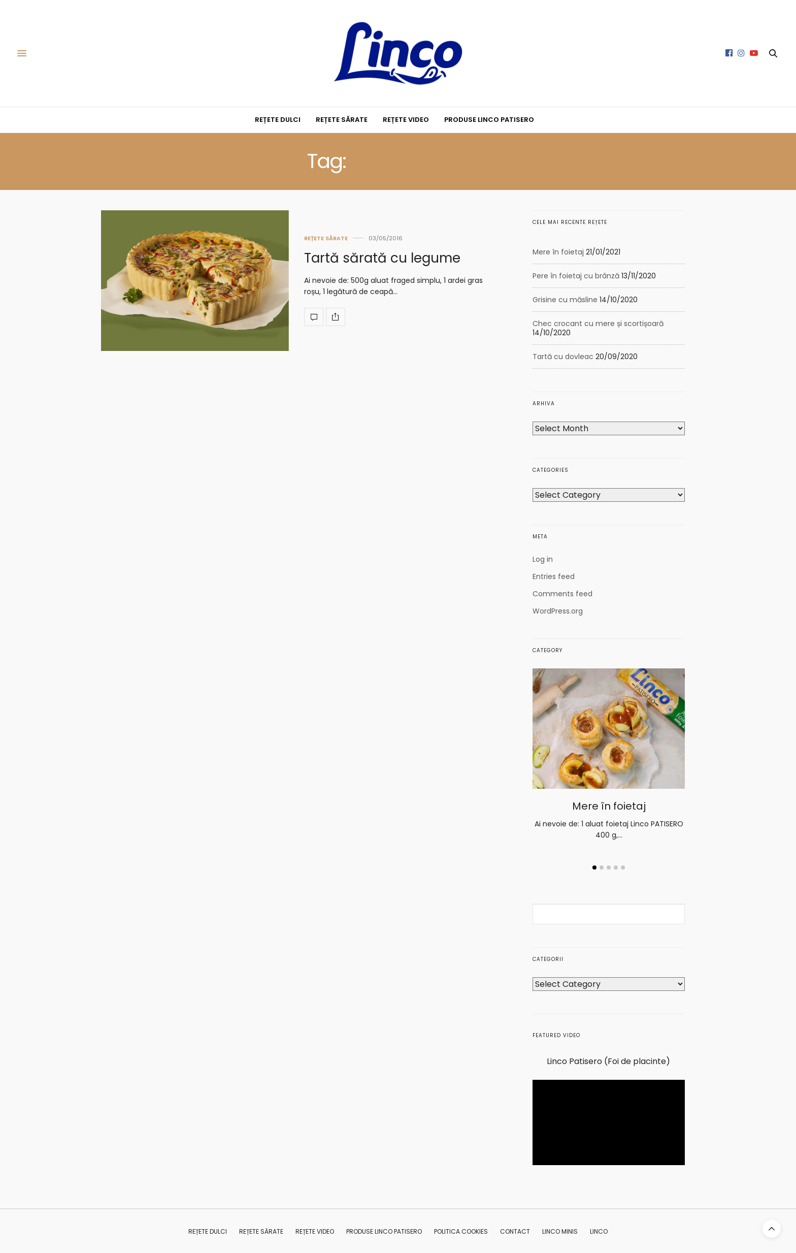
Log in (543, 559)
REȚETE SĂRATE (342, 119)
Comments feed (562, 594)
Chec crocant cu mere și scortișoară (598, 323)
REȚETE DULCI (278, 119)
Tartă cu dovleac (563, 356)
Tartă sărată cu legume (382, 258)
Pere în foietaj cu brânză (576, 276)
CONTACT (515, 1231)
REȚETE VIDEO (406, 119)
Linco (599, 1231)
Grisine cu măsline (565, 300)
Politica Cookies (461, 1231)
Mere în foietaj (558, 252)
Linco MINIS (560, 1231)
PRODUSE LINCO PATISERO (489, 119)
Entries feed (554, 576)
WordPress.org (558, 611)
